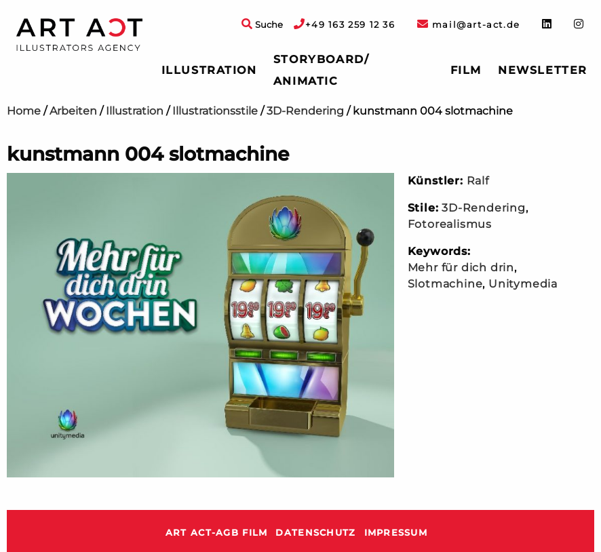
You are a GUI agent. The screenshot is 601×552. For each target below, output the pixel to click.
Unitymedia (523, 283)
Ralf (478, 180)
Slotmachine (445, 283)
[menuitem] (209, 70)
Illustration (209, 70)
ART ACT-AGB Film (216, 533)
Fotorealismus (450, 224)
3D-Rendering (305, 110)
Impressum (396, 533)
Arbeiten (73, 110)
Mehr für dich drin (461, 267)
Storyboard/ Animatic (321, 70)
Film (466, 70)
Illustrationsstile (215, 110)
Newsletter (542, 70)
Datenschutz (315, 533)
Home (24, 110)
